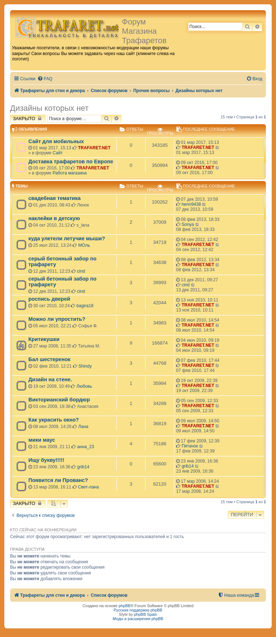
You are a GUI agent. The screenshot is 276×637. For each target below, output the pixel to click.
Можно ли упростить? (56, 319)
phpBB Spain (145, 614)
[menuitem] (44, 79)
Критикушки (43, 339)
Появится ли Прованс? (58, 480)
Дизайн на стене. (50, 379)
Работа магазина (69, 173)
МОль (84, 245)
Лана (83, 426)
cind (81, 271)
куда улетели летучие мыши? (66, 238)
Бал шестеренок (49, 359)
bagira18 (85, 305)
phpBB (124, 606)
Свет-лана (88, 487)
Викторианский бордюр (59, 399)
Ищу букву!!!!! (46, 460)
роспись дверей (49, 299)
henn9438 (191, 204)
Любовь (84, 386)
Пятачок (189, 446)
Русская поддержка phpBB (138, 610)
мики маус (41, 440)
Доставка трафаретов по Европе (70, 161)
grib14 (83, 466)
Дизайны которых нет (49, 108)
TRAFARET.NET (94, 147)
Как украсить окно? (53, 420)
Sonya (187, 224)
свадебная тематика (54, 198)
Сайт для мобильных (56, 141)
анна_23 (85, 446)
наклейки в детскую (54, 218)
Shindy (85, 366)
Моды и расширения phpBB (138, 618)
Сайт (57, 152)
